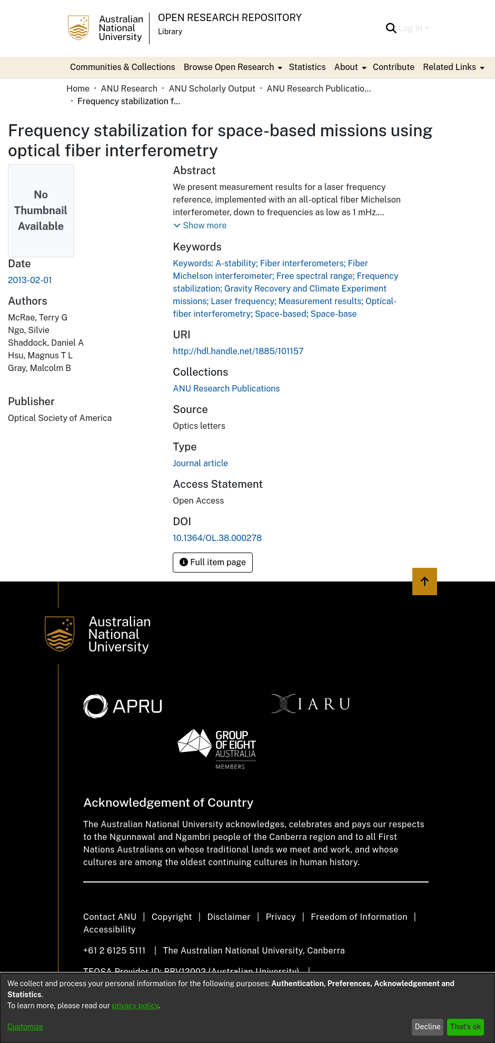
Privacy (281, 917)
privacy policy (135, 1005)
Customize (25, 1026)
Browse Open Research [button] (229, 67)
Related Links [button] (449, 67)
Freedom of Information (359, 917)
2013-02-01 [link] (30, 280)
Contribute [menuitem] (393, 67)
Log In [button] (411, 28)
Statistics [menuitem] (307, 67)
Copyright (172, 917)
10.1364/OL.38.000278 (217, 538)
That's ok (465, 1026)
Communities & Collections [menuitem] (122, 67)
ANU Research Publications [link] (319, 89)
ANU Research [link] (129, 89)
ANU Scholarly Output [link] (212, 89)
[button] (391, 28)
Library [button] (170, 31)
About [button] (346, 67)
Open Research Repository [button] (230, 17)
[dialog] (247, 1008)
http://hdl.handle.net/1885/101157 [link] (238, 351)
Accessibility (109, 930)
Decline (428, 1026)
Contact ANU (109, 917)
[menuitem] (232, 67)
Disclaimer (229, 917)
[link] (226, 389)
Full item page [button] (213, 562)
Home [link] (78, 89)
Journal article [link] (200, 463)
